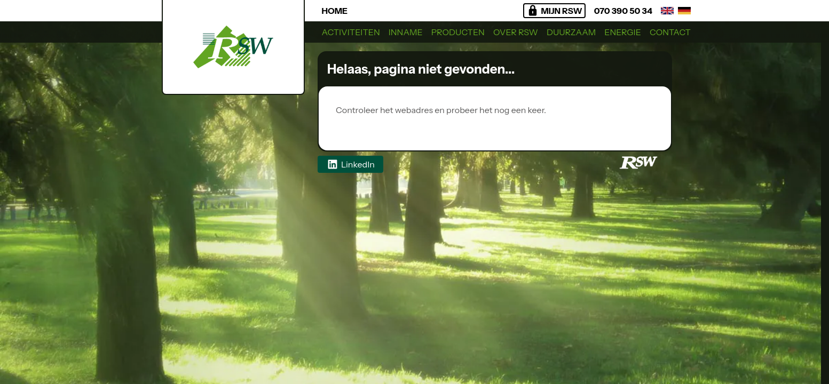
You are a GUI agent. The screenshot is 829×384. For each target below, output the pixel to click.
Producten (458, 32)
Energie (622, 32)
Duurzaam (571, 32)
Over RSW (515, 32)
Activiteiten (351, 32)
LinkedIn (350, 164)
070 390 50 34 (623, 10)
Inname (406, 32)
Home (335, 10)
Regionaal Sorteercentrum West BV (412, 122)
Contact (670, 32)
